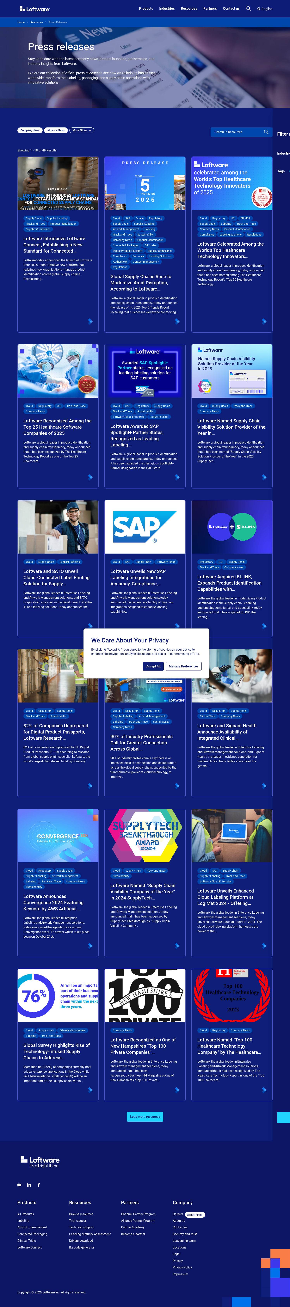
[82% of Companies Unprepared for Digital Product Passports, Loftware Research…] (58, 723)
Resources (189, 8)
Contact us (231, 8)
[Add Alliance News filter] (56, 130)
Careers (178, 1214)
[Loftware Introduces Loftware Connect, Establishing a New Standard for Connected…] (58, 244)
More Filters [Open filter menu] (82, 130)
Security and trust (185, 1234)
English (265, 9)
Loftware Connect (29, 1247)
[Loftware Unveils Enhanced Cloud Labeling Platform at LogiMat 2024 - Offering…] (232, 883)
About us (179, 1221)
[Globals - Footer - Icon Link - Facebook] (39, 1185)
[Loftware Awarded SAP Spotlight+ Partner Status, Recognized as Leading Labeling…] (145, 416)
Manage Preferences (183, 666)
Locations (179, 1247)
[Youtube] (19, 1185)
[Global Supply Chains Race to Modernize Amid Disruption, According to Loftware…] (145, 244)
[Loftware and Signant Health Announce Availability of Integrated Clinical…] (232, 723)
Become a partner (133, 1234)
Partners (210, 8)
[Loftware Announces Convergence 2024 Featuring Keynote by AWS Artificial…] (58, 883)
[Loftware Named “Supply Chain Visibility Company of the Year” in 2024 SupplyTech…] (145, 883)
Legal (176, 1254)
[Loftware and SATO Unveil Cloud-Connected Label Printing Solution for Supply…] (58, 568)
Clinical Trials (26, 1241)
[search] (234, 132)
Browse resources (81, 1214)
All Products (25, 1214)
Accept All (153, 666)
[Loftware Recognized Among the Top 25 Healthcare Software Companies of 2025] (58, 416)
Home (21, 22)
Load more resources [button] (145, 1117)
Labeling (23, 1221)
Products (146, 8)
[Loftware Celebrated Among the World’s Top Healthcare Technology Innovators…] (232, 244)
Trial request (77, 1221)
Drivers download (81, 1241)
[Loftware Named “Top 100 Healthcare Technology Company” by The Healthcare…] (232, 1035)
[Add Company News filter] (30, 130)
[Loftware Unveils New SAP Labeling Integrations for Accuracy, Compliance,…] (145, 568)
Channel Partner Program (138, 1214)
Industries (167, 8)
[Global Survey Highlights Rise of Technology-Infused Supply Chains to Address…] (58, 1035)
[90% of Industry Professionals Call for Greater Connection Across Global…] (145, 723)
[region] (146, 653)
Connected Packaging (32, 1234)
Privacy (178, 1261)
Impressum (180, 1274)
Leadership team (184, 1241)
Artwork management (32, 1227)
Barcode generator (81, 1247)
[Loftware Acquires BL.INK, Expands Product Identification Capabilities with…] (232, 568)
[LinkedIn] (29, 1185)
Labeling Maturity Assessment (90, 1234)
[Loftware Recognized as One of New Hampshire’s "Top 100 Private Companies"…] (145, 1035)
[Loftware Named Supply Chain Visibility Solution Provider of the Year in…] (232, 416)
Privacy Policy (182, 1267)
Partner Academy (133, 1227)
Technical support (81, 1227)
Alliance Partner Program (138, 1221)
